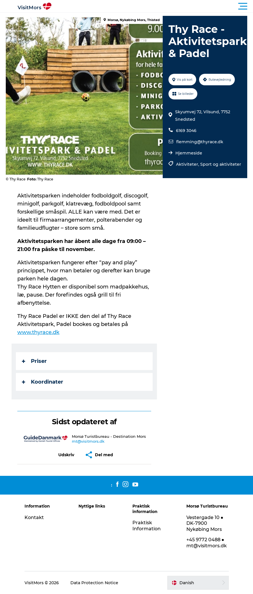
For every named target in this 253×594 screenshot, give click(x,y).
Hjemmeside (188, 153)
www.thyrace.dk (38, 332)
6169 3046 (186, 130)
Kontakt (34, 517)
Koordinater (42, 382)
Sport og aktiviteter (220, 164)
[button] (152, 6)
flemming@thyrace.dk (199, 141)
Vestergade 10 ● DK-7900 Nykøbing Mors (205, 523)
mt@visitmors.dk (88, 441)
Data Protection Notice (94, 582)
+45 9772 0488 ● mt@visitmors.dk (206, 542)
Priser (34, 361)
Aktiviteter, (188, 164)
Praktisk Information (146, 525)
